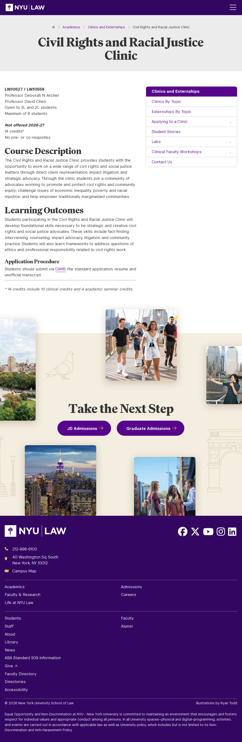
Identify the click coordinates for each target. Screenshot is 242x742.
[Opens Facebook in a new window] (182, 531)
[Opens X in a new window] (195, 531)
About (10, 634)
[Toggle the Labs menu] (230, 142)
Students (13, 618)
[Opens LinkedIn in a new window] (232, 531)
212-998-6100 (24, 549)
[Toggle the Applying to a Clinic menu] (230, 122)
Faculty (127, 618)
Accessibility (16, 689)
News (10, 650)
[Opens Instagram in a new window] (221, 531)
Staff (9, 626)
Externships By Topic (171, 111)
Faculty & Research (22, 594)
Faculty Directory (20, 673)
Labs (156, 141)
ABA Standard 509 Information (33, 657)
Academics (15, 586)
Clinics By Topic (166, 101)
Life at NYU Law (19, 602)
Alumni (127, 626)
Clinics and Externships (175, 91)
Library (11, 642)
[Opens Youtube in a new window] (208, 531)
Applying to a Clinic (170, 121)
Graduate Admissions (148, 428)
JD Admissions (82, 428)
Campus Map (24, 571)
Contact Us (162, 161)
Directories (15, 681)
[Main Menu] (233, 7)
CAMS (60, 269)
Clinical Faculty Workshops (177, 151)
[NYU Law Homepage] (25, 7)
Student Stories (166, 131)
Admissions (131, 586)
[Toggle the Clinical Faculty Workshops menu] (230, 152)
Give (9, 665)
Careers (128, 594)
